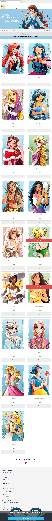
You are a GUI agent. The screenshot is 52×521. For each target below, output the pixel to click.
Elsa (13, 352)
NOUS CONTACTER (7, 486)
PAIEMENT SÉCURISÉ (8, 475)
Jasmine (39, 123)
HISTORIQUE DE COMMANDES (10, 502)
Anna (39, 352)
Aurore (13, 123)
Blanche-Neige (39, 398)
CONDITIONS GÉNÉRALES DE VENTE (12, 472)
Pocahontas (39, 306)
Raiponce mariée (13, 261)
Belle (13, 169)
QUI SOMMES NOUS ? (8, 488)
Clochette (39, 261)
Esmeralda (39, 215)
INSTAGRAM (5, 496)
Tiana (13, 306)
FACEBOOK (5, 494)
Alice (13, 444)
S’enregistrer (4, 30)
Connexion (12, 30)
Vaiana (13, 215)
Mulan (39, 77)
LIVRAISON (5, 477)
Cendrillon (13, 398)
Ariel (13, 77)
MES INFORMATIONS (7, 505)
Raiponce (39, 169)
